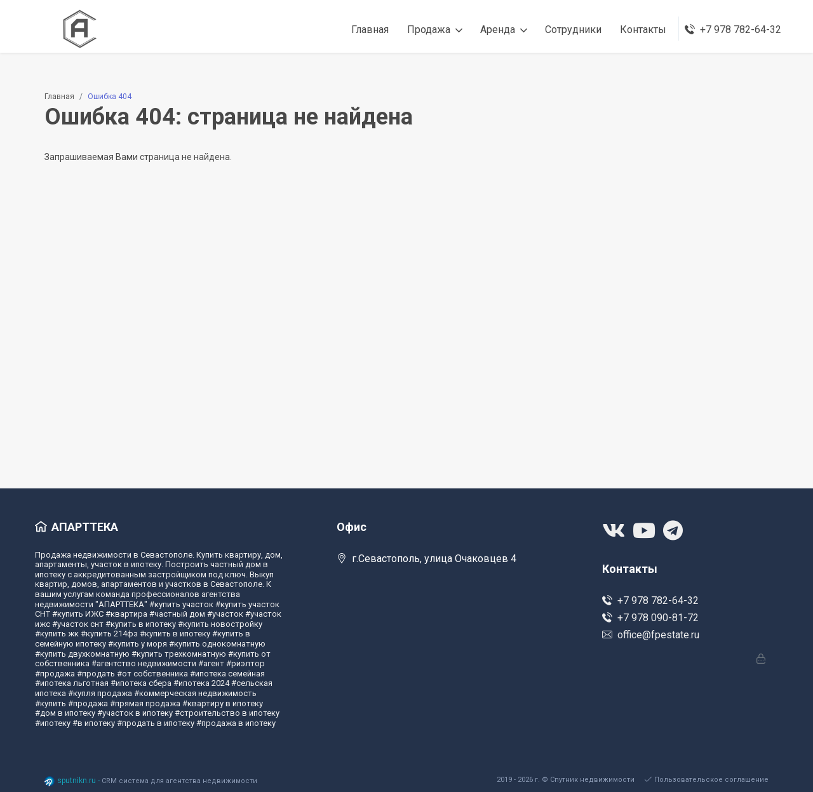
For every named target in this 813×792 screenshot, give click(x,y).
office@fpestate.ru (650, 635)
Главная (59, 96)
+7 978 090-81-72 (650, 618)
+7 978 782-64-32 (650, 600)
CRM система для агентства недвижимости (179, 781)
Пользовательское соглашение (707, 779)
